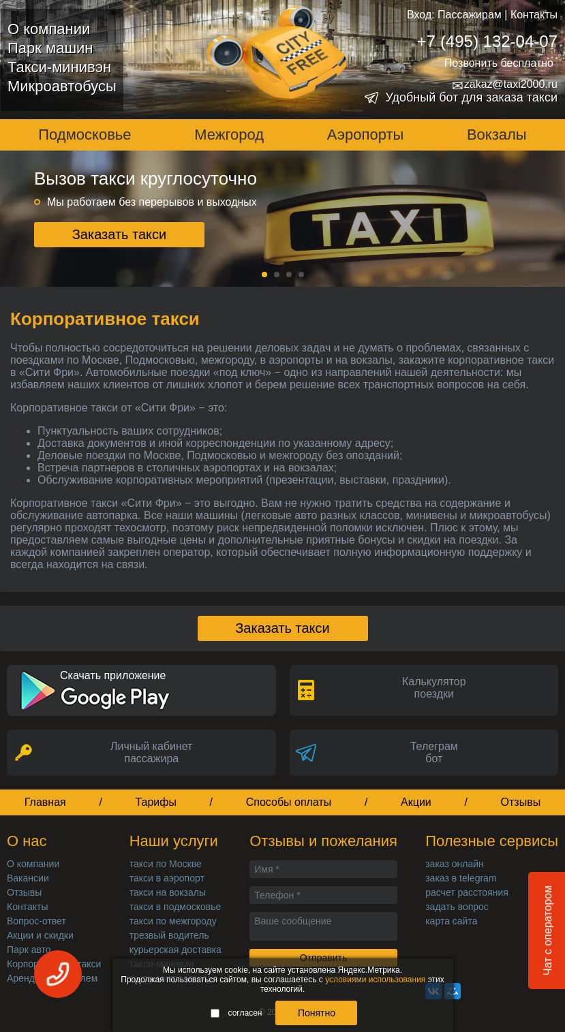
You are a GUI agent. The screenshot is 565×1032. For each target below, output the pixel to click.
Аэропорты (365, 134)
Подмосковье (84, 134)
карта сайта (451, 921)
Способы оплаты (289, 802)
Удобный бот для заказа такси (471, 97)
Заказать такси (119, 234)
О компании (48, 28)
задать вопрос (457, 906)
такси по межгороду (173, 921)
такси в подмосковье (175, 906)
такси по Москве (165, 863)
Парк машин (50, 48)
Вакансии (28, 878)
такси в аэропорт (166, 878)
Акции (416, 802)
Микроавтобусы (62, 86)
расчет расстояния (466, 892)
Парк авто (29, 949)
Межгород (229, 134)
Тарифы (156, 802)
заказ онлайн (454, 863)
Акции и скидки (40, 935)
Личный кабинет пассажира (151, 752)
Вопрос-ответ (36, 921)
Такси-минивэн (59, 67)
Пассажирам (470, 14)
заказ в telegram (460, 878)
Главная (45, 802)
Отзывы (521, 802)
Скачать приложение (113, 675)
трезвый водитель (169, 935)
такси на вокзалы (167, 892)
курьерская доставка (175, 949)
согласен (236, 1013)
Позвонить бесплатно (498, 63)
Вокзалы (497, 134)
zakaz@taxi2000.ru (505, 84)
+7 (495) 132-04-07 (487, 41)
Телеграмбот (434, 752)
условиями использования (375, 979)
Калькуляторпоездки (434, 688)
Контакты (534, 14)
